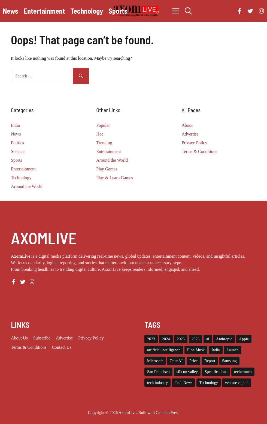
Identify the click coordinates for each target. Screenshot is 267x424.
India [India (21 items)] (215, 350)
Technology (86, 11)
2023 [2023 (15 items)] (151, 339)
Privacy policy (91, 338)
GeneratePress (167, 412)
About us (19, 338)
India (15, 125)
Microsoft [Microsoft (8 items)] (155, 361)
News (10, 11)
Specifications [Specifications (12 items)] (216, 371)
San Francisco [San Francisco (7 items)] (158, 371)
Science (18, 151)
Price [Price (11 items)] (193, 361)
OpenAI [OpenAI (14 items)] (176, 361)
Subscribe (41, 338)
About (187, 125)
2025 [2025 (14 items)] (181, 339)
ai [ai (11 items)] (207, 339)
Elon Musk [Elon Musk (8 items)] (196, 350)
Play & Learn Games (114, 177)
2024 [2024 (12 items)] (166, 339)
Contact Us (61, 347)
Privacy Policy (194, 142)
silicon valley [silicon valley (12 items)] (187, 371)
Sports (118, 11)
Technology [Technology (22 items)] (208, 382)
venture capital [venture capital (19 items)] (236, 382)
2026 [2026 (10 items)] (195, 339)
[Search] (81, 76)
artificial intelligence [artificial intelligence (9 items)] (163, 350)
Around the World (27, 186)
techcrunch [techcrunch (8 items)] (242, 371)
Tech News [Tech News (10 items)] (183, 382)
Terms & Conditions (199, 151)
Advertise (190, 134)
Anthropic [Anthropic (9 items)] (224, 339)
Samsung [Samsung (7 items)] (229, 361)
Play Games (106, 169)
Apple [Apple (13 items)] (244, 339)
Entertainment (44, 11)
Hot (99, 134)
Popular (103, 125)
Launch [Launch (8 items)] (233, 350)
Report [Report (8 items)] (209, 361)
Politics (17, 142)
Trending (104, 142)
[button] (188, 11)
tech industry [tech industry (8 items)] (157, 382)
